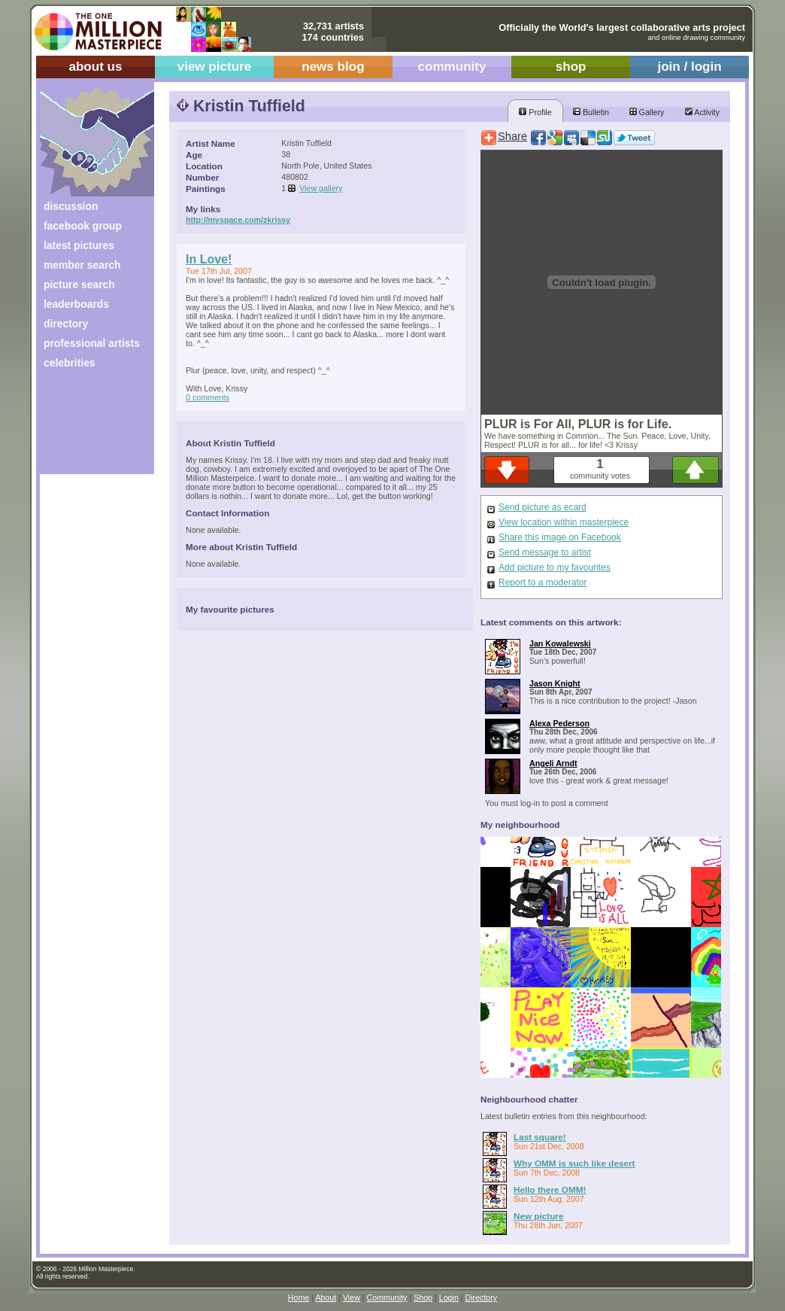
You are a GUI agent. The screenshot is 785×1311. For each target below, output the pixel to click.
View (351, 1297)
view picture (214, 66)
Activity (702, 112)
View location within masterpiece (564, 522)
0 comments (207, 397)
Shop (423, 1297)
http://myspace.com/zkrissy (238, 219)
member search (82, 265)
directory (66, 324)
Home (298, 1297)
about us (95, 66)
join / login (689, 66)
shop (571, 66)
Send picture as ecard (542, 507)
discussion (71, 206)
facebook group (83, 226)
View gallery (320, 188)
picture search (79, 284)
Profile (535, 112)
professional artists (92, 343)
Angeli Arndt (553, 763)
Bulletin (591, 112)
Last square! (540, 1137)
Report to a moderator (542, 582)
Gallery (647, 112)
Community (387, 1297)
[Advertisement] (87, 427)
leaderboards (76, 304)
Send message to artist (545, 552)
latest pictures (79, 245)
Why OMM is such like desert (574, 1163)
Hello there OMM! (550, 1189)
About (325, 1297)
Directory (481, 1297)
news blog (333, 66)
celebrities (69, 363)
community (452, 66)
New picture (538, 1216)
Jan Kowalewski (560, 643)
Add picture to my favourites (555, 567)
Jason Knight (554, 683)
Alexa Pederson (559, 723)
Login (449, 1297)
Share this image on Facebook (560, 537)
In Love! (209, 259)
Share (512, 136)
